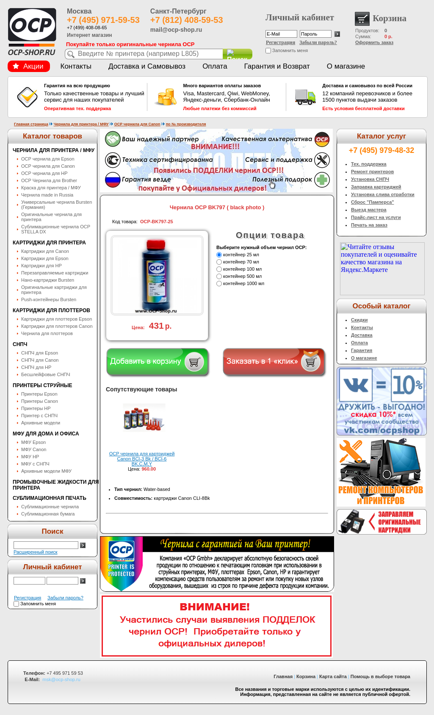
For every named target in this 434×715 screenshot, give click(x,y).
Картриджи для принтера (49, 243)
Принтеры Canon (39, 401)
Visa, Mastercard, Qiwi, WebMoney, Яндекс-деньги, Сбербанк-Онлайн (233, 97)
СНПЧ (20, 344)
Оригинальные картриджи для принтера (54, 290)
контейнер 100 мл (242, 269)
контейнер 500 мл (242, 276)
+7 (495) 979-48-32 (382, 150)
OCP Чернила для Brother (49, 180)
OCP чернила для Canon (137, 124)
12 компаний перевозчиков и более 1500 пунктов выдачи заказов (372, 97)
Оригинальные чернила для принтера (51, 217)
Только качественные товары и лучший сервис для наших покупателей (94, 97)
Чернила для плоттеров (47, 333)
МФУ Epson (33, 442)
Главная (283, 676)
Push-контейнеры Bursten (48, 299)
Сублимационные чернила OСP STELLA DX (55, 229)
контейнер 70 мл (241, 261)
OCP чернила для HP (44, 173)
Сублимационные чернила (50, 506)
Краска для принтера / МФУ (51, 187)
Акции (28, 66)
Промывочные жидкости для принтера (56, 485)
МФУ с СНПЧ (35, 463)
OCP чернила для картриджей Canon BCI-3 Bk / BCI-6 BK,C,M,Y (142, 458)
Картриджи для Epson (45, 258)
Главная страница (31, 124)
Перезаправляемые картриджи (54, 272)
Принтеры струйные (42, 385)
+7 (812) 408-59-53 (186, 20)
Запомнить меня (290, 50)
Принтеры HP (36, 408)
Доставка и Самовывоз (146, 66)
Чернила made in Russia (47, 194)
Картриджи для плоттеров (51, 310)
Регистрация (280, 42)
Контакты (76, 66)
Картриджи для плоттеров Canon (57, 326)
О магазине (346, 66)
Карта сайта (333, 676)
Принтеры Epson (39, 393)
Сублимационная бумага (48, 513)
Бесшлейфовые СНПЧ (45, 374)
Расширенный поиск (36, 551)
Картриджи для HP (41, 265)
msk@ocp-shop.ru (61, 679)
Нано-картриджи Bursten (47, 280)
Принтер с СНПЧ (39, 415)
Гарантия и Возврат (277, 66)
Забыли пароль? (318, 42)
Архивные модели (40, 422)
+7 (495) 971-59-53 (103, 20)
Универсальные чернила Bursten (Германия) (56, 205)
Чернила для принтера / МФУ (81, 124)
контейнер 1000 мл (243, 283)
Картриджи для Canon (45, 251)
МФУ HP (30, 456)
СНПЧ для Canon (39, 360)
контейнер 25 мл (241, 254)
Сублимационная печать (49, 498)
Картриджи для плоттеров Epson (56, 318)
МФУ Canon (33, 449)
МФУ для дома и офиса (46, 434)
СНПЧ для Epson (39, 352)
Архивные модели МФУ (46, 471)
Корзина (305, 676)
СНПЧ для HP (36, 367)
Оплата (214, 66)
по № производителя (186, 124)
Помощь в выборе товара (380, 676)
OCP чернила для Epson (48, 158)
